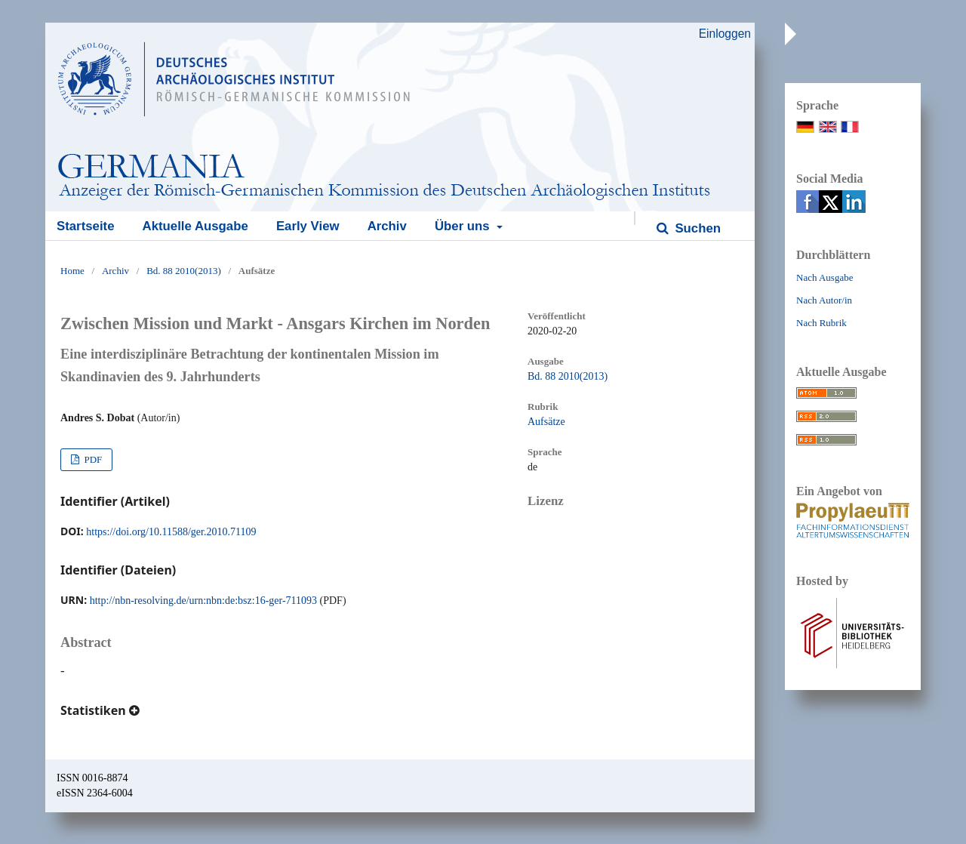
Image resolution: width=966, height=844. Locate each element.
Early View (308, 226)
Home (72, 270)
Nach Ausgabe (824, 277)
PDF (92, 459)
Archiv (387, 226)
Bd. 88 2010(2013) (183, 270)
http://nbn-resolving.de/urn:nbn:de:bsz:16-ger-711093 (203, 600)
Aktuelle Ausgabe (195, 226)
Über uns (464, 226)
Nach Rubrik (821, 322)
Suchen (696, 228)
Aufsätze (546, 421)
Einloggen (725, 33)
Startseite (85, 226)
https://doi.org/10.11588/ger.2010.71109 (171, 532)
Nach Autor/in (824, 300)
